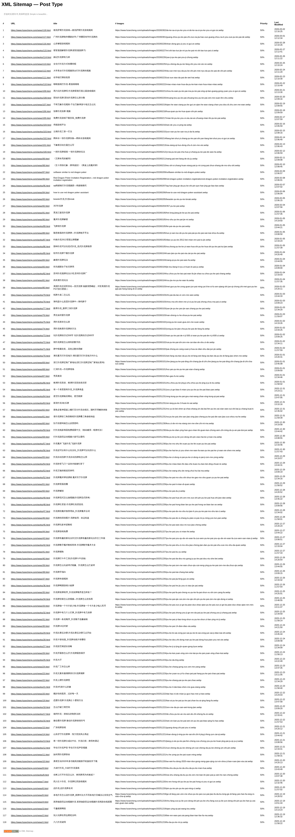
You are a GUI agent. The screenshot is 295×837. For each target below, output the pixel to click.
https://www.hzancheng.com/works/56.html (30, 450)
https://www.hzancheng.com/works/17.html (30, 714)
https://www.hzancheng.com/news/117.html (31, 37)
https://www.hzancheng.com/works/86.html (30, 246)
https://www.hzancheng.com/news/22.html (30, 680)
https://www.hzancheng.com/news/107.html (31, 104)
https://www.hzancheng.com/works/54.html (30, 464)
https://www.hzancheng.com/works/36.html (30, 585)
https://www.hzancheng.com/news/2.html (29, 815)
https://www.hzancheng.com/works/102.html (31, 138)
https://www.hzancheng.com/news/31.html (30, 619)
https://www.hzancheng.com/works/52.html (30, 477)
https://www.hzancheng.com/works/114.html (31, 57)
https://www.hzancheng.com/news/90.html (30, 219)
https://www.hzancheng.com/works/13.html (30, 741)
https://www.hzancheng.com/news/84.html (30, 260)
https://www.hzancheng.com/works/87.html (30, 240)
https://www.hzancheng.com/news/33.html (30, 606)
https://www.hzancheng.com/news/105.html (31, 118)
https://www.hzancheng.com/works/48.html (30, 504)
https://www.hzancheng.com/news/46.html (30, 518)
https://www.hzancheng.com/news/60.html (30, 423)
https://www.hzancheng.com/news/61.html (30, 416)
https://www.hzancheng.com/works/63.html (30, 403)
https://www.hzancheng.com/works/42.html (30, 545)
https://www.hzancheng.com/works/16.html (30, 721)
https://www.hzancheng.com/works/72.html (30, 342)
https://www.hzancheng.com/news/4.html (29, 802)
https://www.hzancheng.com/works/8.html (30, 775)
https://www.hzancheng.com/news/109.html (31, 91)
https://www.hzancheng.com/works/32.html (30, 613)
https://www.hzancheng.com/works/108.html (31, 98)
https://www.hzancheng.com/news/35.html (30, 592)
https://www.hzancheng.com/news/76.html (30, 315)
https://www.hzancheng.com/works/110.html (31, 84)
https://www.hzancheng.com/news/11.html (30, 754)
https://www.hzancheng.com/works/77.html (30, 308)
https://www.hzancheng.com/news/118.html (31, 30)
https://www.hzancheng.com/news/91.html (30, 213)
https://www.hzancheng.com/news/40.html (30, 558)
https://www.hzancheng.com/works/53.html (30, 471)
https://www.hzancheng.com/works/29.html (30, 633)
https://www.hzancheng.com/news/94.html (30, 192)
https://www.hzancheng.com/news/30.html (30, 626)
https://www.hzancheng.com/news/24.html (30, 667)
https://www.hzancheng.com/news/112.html (31, 71)
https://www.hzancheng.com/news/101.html (31, 145)
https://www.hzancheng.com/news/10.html (30, 761)
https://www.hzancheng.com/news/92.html (30, 206)
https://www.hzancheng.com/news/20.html (30, 694)
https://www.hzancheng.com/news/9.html (29, 768)
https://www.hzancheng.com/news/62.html (30, 410)
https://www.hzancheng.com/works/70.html (30, 356)
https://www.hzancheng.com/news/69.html (30, 362)
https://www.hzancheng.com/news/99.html (30, 159)
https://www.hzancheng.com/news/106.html (31, 111)
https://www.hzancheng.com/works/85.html (30, 253)
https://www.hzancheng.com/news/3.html (29, 809)
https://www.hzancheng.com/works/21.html (30, 687)
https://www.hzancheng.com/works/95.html (30, 186)
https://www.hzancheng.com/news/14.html (30, 734)
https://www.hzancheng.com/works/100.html (31, 152)
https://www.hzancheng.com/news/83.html (30, 267)
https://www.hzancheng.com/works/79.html (30, 295)
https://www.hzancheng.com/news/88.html (30, 233)
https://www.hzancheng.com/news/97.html (30, 172)
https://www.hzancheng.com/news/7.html (29, 781)
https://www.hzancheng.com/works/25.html (30, 660)
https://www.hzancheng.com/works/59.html (30, 430)
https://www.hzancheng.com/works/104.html (31, 125)
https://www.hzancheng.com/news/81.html (30, 280)
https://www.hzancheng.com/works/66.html (30, 383)
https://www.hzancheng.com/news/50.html (30, 491)
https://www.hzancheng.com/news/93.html (30, 199)
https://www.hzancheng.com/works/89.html (30, 226)
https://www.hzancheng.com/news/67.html (30, 376)
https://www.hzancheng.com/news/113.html (31, 64)
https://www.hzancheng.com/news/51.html (30, 484)
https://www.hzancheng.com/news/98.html (30, 165)
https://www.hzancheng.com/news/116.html (31, 44)
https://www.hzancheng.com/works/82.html (30, 273)
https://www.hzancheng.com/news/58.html (30, 437)
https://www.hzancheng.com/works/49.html (30, 498)
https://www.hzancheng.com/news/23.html (30, 673)
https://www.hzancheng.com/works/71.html (30, 349)
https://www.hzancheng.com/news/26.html (30, 653)
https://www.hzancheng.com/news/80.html (30, 288)
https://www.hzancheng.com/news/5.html (29, 795)
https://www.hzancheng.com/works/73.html (30, 335)
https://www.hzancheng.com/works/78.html (30, 302)
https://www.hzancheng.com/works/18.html (30, 707)
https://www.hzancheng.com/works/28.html (30, 640)
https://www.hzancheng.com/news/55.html (30, 457)
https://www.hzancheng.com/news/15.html (30, 727)
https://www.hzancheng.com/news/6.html (29, 788)
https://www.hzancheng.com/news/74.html (30, 329)
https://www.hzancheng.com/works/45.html (30, 525)
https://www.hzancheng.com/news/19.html (30, 700)
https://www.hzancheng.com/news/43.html (30, 538)
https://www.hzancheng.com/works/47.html (30, 511)
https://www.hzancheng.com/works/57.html (30, 444)
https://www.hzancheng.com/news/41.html (30, 552)
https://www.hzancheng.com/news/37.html (30, 579)
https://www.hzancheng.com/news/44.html (30, 531)
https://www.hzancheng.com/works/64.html (30, 396)
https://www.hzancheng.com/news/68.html (30, 369)
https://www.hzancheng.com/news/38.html (30, 572)
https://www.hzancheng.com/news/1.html (29, 822)
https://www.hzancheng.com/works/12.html (30, 748)
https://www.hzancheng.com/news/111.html (31, 77)
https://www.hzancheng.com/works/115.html (31, 50)
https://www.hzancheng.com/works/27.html (30, 646)
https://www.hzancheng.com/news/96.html (30, 179)
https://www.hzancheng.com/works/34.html (30, 599)
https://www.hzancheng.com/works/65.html (30, 389)
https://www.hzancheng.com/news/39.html (30, 565)
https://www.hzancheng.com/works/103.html (31, 131)
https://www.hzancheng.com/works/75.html (30, 322)
